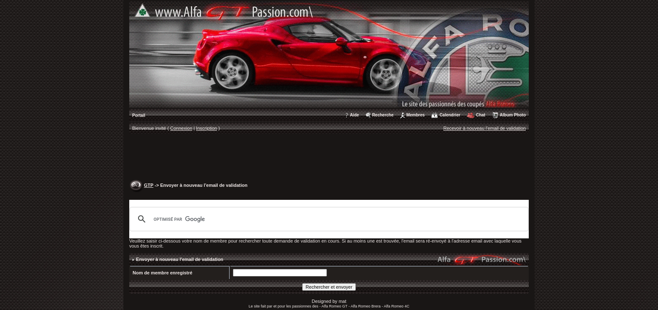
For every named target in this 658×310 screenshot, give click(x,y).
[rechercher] (328, 219)
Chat (480, 115)
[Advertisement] (329, 157)
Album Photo (513, 115)
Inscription (206, 128)
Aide (354, 115)
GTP (148, 185)
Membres (415, 115)
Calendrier (449, 115)
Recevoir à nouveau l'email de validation (484, 128)
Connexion (181, 128)
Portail (138, 115)
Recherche (383, 115)
